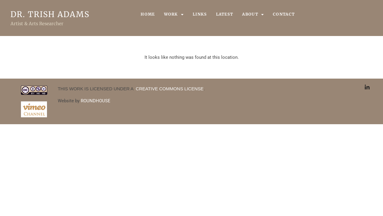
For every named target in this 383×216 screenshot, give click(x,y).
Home (148, 14)
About (253, 14)
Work (174, 14)
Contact (284, 14)
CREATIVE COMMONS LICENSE (169, 88)
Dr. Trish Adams (49, 14)
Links (200, 14)
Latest (224, 14)
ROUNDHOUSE (95, 101)
